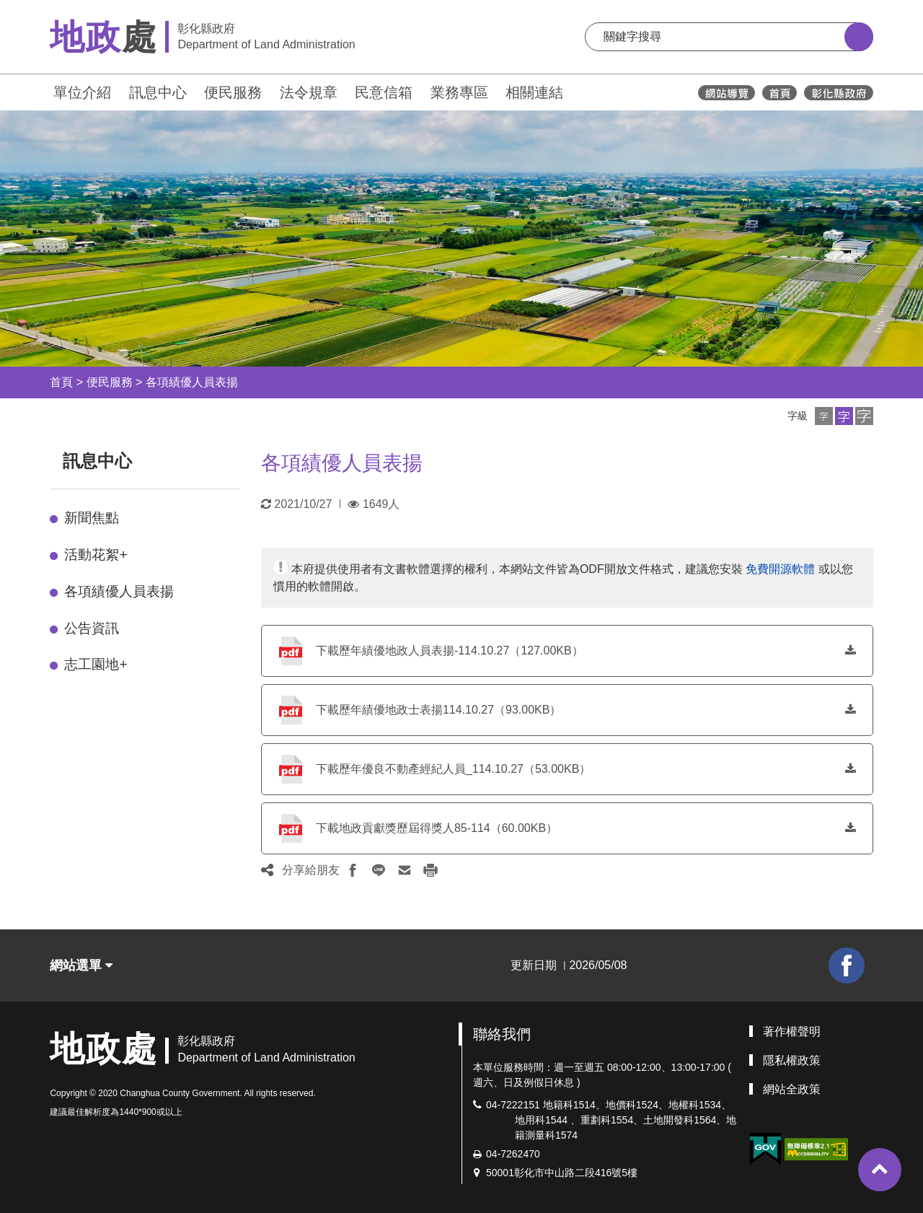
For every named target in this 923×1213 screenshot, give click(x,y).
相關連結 (534, 92)
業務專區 (459, 92)
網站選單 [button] (81, 965)
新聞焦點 (91, 517)
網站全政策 (792, 1089)
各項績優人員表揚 (192, 382)
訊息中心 (158, 92)
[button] (824, 416)
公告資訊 (91, 628)
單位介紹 (82, 92)
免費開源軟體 (780, 569)
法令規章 (308, 92)
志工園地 (95, 664)
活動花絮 (95, 554)
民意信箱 (383, 92)
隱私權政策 (792, 1060)
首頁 (61, 382)
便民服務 (233, 92)
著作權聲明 (792, 1031)
